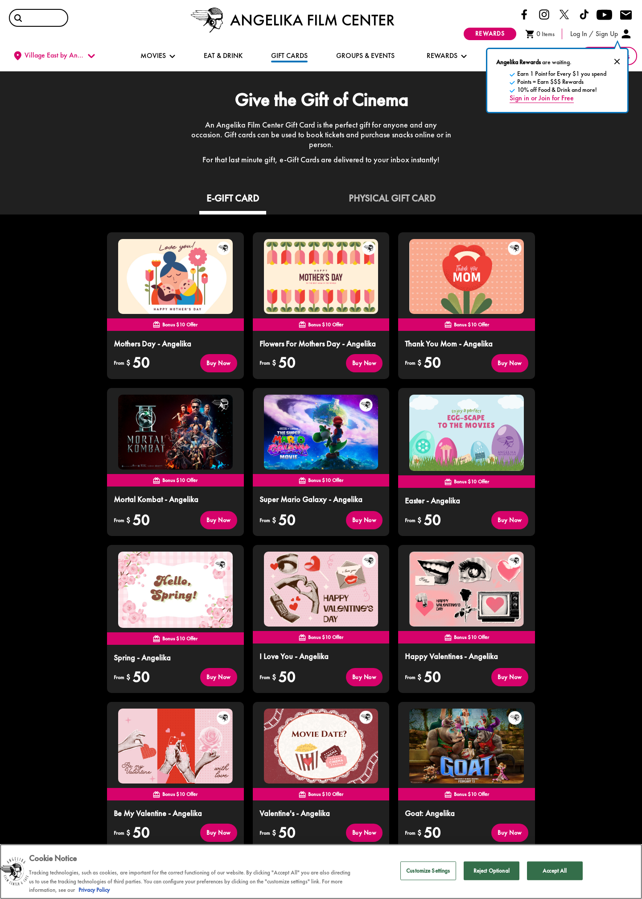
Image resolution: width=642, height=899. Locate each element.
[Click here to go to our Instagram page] (544, 13)
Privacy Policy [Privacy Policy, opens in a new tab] (94, 890)
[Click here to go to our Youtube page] (604, 14)
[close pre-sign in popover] (617, 61)
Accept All (555, 870)
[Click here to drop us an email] (626, 15)
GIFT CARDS (289, 55)
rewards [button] (490, 33)
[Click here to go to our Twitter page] (564, 13)
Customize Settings (428, 870)
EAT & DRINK (223, 55)
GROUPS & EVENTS (365, 55)
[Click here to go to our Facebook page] (524, 13)
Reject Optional (491, 870)
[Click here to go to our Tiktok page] (584, 13)
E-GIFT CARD (232, 198)
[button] (18, 18)
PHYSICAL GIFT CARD (392, 198)
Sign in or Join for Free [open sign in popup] (542, 98)
